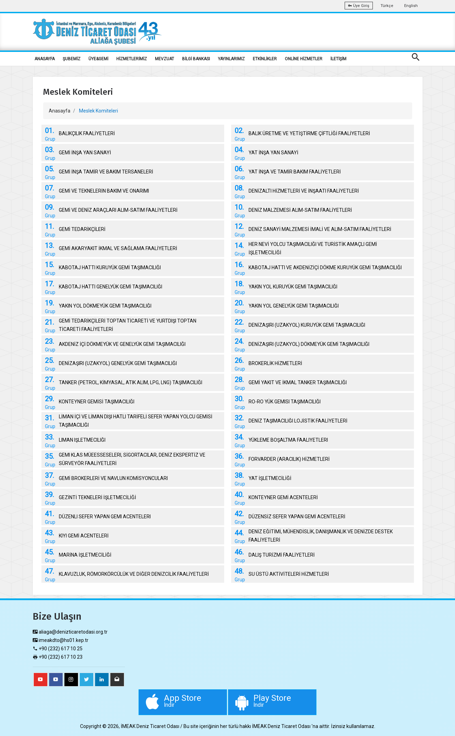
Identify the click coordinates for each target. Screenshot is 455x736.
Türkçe (387, 5)
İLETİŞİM (338, 58)
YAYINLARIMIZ (231, 58)
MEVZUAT (164, 58)
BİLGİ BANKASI (196, 58)
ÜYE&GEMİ (98, 58)
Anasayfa (59, 111)
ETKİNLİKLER (265, 58)
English (411, 5)
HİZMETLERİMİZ (131, 58)
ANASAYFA (44, 58)
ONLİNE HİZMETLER (303, 58)
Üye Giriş (358, 5)
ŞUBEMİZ (71, 58)
